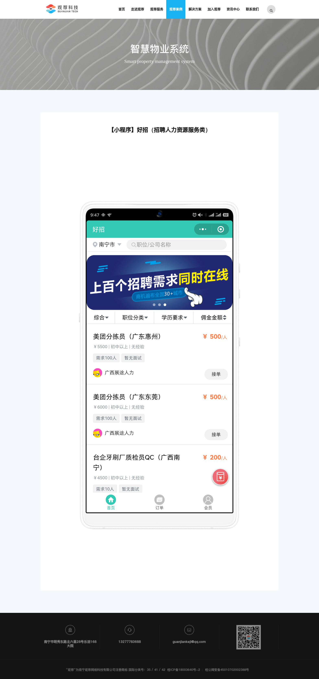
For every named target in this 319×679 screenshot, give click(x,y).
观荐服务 (156, 9)
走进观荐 (137, 9)
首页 (121, 9)
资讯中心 (233, 9)
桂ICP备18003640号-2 (183, 671)
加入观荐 (214, 9)
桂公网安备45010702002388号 (227, 671)
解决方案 (194, 9)
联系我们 (252, 9)
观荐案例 (175, 9)
